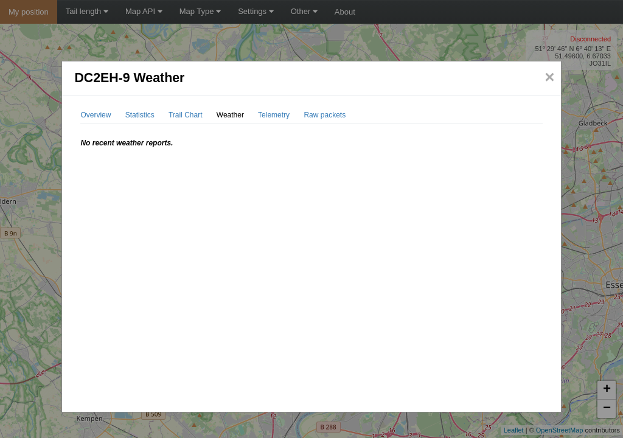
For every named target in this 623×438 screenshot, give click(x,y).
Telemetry (274, 115)
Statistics (140, 115)
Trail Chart (186, 115)
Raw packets (325, 115)
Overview (95, 115)
